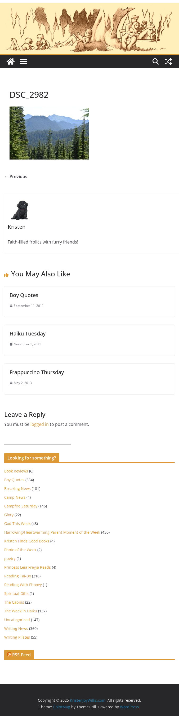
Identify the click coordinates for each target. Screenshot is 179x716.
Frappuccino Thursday (37, 372)
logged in (39, 424)
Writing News (16, 628)
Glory (9, 514)
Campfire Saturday (20, 506)
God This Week (17, 523)
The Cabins (14, 602)
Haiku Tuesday (28, 333)
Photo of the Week (20, 549)
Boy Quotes (24, 295)
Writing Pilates (17, 637)
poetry (10, 558)
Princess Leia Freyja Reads (27, 567)
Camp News (14, 497)
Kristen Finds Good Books (26, 540)
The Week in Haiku (20, 610)
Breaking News (17, 488)
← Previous (15, 176)
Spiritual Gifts (16, 593)
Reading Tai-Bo (17, 575)
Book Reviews (16, 471)
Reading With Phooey (23, 584)
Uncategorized (17, 619)
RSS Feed (21, 655)
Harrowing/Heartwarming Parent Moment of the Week (52, 532)
